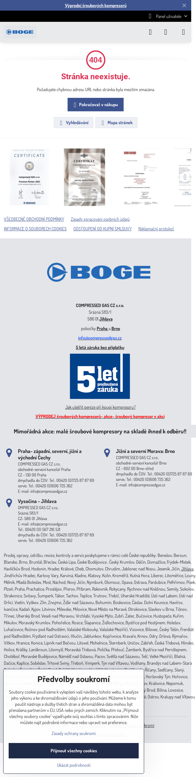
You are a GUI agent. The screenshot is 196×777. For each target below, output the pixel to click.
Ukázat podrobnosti (74, 765)
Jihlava (106, 318)
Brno (115, 328)
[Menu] (183, 32)
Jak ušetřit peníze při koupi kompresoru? (100, 407)
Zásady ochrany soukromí (74, 733)
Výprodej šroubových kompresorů (96, 5)
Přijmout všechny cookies (74, 750)
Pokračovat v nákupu (94, 105)
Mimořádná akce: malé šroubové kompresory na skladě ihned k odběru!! (100, 431)
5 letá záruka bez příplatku (100, 347)
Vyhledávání (73, 123)
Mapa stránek (116, 123)
